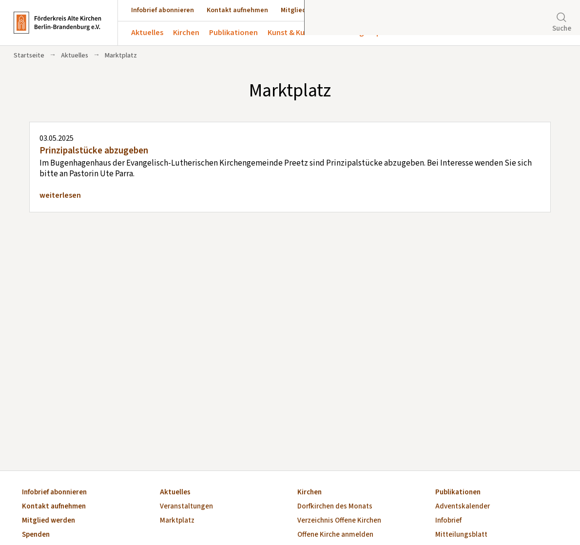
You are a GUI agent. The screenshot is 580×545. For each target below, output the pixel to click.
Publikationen (233, 32)
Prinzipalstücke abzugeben (93, 150)
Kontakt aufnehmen (237, 10)
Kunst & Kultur (292, 32)
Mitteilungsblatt (461, 535)
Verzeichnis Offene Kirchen (339, 521)
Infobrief (448, 521)
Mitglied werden (305, 10)
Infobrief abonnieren (162, 10)
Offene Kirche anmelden (335, 535)
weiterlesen (60, 195)
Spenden (356, 10)
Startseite (29, 55)
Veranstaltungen (186, 506)
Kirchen (186, 32)
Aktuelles (147, 32)
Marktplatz (177, 521)
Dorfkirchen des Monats (334, 506)
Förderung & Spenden (365, 32)
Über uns (427, 32)
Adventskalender (462, 506)
